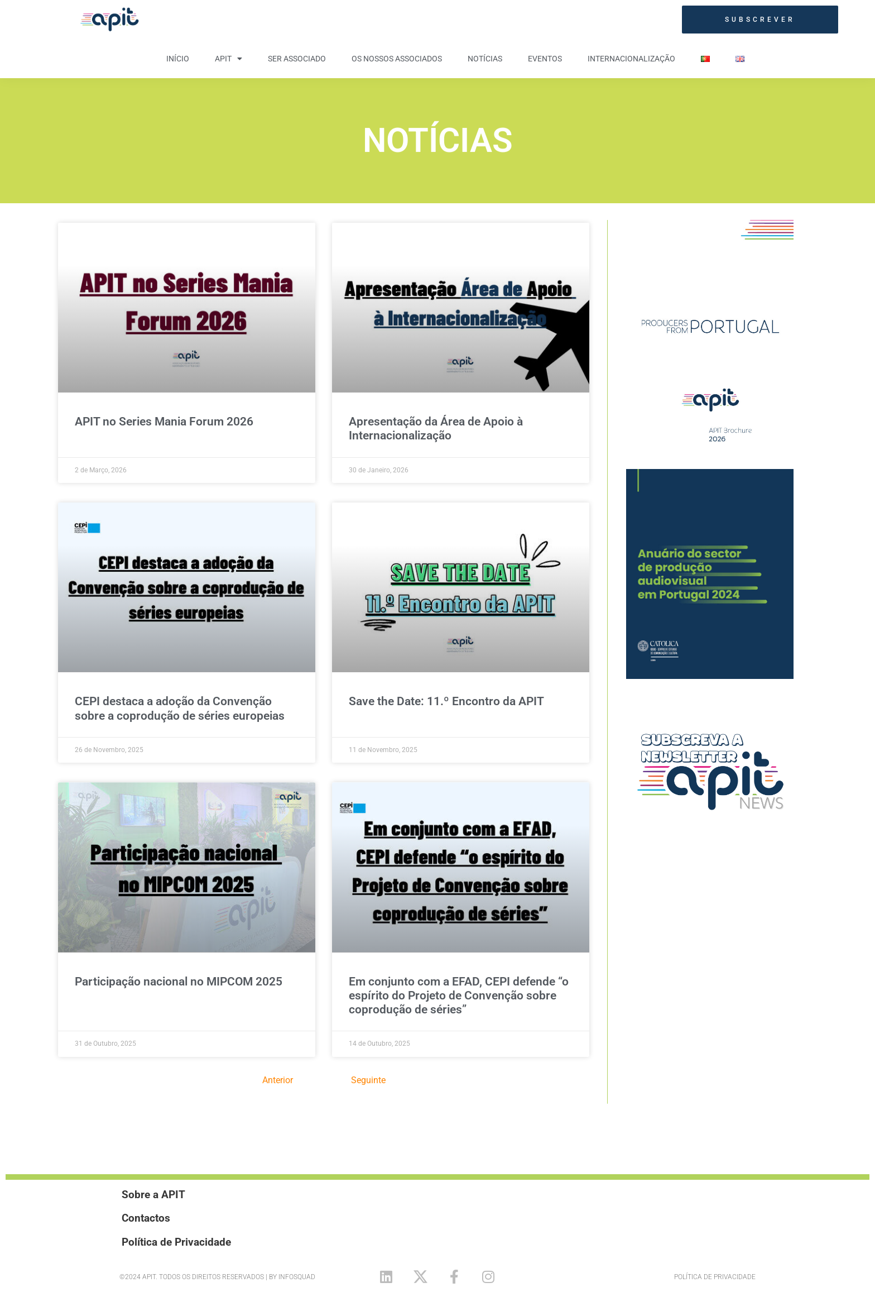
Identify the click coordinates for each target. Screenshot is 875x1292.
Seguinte (368, 1080)
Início (177, 58)
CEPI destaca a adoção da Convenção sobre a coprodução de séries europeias (180, 708)
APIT (228, 58)
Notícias (485, 58)
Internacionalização (631, 58)
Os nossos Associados (397, 58)
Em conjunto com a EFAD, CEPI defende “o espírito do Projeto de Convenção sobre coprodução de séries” (459, 995)
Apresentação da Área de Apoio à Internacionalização (436, 428)
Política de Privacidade (715, 1277)
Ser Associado (297, 58)
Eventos (545, 58)
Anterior (277, 1080)
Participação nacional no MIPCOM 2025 (178, 981)
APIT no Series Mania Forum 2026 (164, 421)
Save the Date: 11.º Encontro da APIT (446, 701)
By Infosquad (292, 1277)
